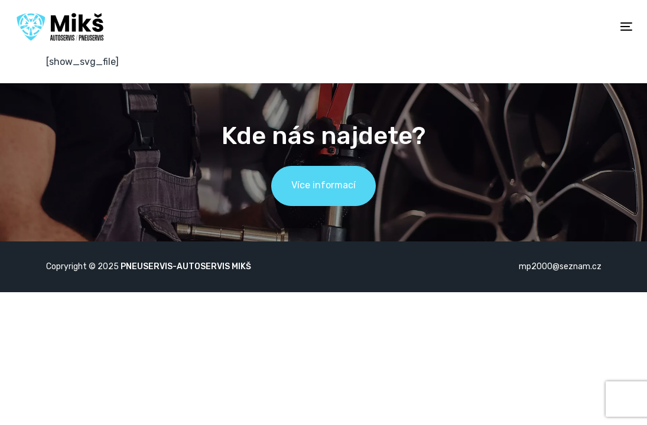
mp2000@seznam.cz (560, 266)
